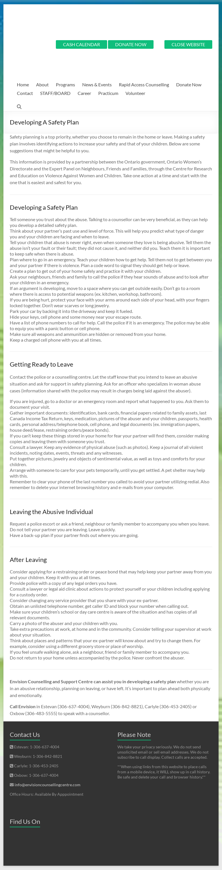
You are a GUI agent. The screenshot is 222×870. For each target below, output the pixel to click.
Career (84, 93)
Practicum (108, 93)
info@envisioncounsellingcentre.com (47, 784)
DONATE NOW (130, 44)
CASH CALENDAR (81, 44)
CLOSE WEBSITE (188, 44)
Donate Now (188, 84)
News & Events (97, 84)
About (42, 84)
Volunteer (135, 93)
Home (23, 84)
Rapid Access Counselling (144, 84)
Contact (25, 93)
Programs (65, 84)
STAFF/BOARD (55, 93)
